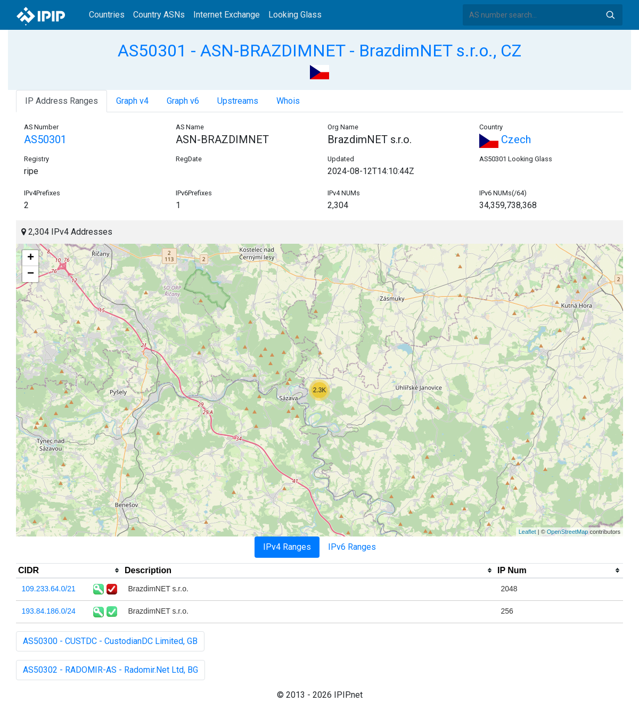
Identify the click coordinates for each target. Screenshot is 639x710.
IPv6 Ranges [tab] (352, 547)
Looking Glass (295, 15)
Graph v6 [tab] (183, 101)
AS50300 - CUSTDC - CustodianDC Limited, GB (110, 641)
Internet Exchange (226, 15)
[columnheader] (69, 570)
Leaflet (527, 532)
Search (610, 15)
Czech (505, 139)
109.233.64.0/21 (49, 588)
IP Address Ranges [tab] (61, 101)
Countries (107, 15)
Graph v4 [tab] (132, 101)
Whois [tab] (288, 101)
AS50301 (45, 139)
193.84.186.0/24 (49, 611)
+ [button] (30, 258)
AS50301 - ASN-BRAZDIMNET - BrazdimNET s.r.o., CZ (319, 50)
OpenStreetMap (567, 532)
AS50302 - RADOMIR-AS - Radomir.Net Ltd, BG (110, 670)
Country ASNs (159, 15)
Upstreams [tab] (237, 101)
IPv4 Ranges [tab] (287, 547)
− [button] (30, 274)
